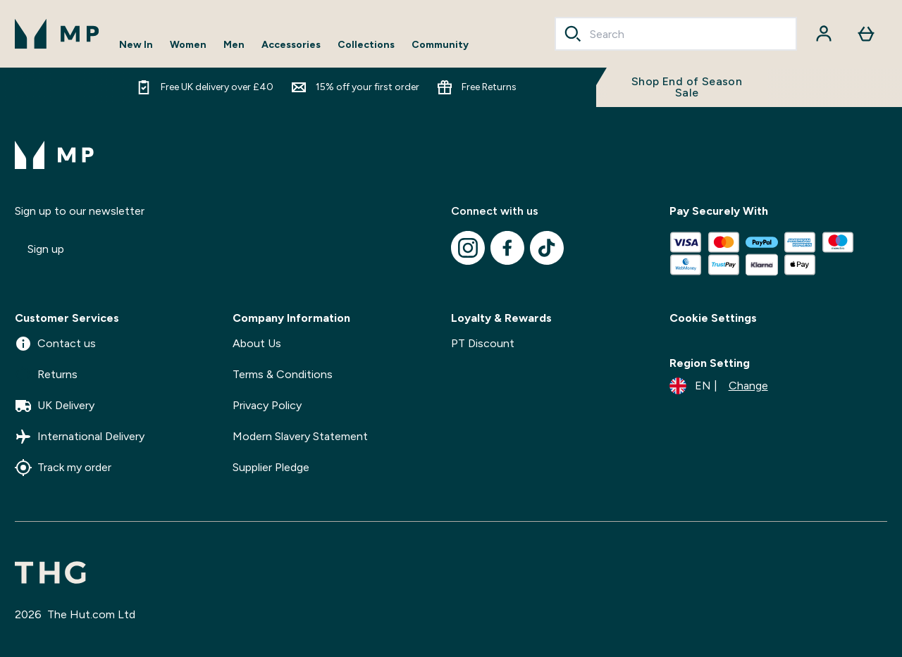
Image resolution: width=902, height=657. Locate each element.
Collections (366, 45)
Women (188, 45)
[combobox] (676, 34)
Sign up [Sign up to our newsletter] (45, 249)
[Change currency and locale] (718, 385)
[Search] (573, 34)
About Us (257, 343)
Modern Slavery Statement (300, 436)
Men (234, 45)
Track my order (63, 467)
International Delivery (79, 436)
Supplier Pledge (271, 467)
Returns (46, 374)
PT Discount (482, 343)
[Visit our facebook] (507, 248)
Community (440, 45)
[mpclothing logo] (57, 34)
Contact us (55, 343)
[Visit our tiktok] (547, 248)
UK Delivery (54, 405)
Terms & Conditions (283, 374)
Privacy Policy (267, 405)
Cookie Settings (713, 318)
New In (136, 45)
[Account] (824, 34)
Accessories (291, 45)
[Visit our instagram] (468, 248)
